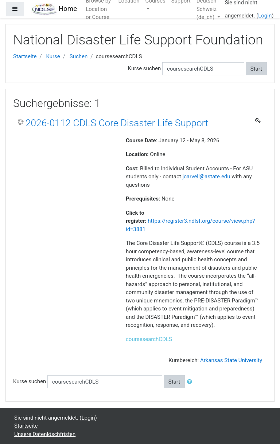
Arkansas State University (231, 360)
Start (256, 69)
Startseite (25, 56)
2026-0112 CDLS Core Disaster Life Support (117, 123)
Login (265, 15)
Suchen (79, 56)
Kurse (53, 56)
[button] (191, 381)
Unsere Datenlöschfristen (44, 434)
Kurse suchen (144, 68)
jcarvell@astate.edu (206, 176)
